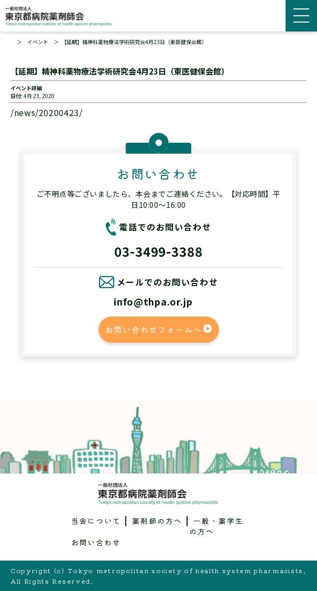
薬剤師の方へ (157, 520)
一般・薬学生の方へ (216, 525)
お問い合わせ (96, 542)
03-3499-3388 (158, 251)
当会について (96, 520)
